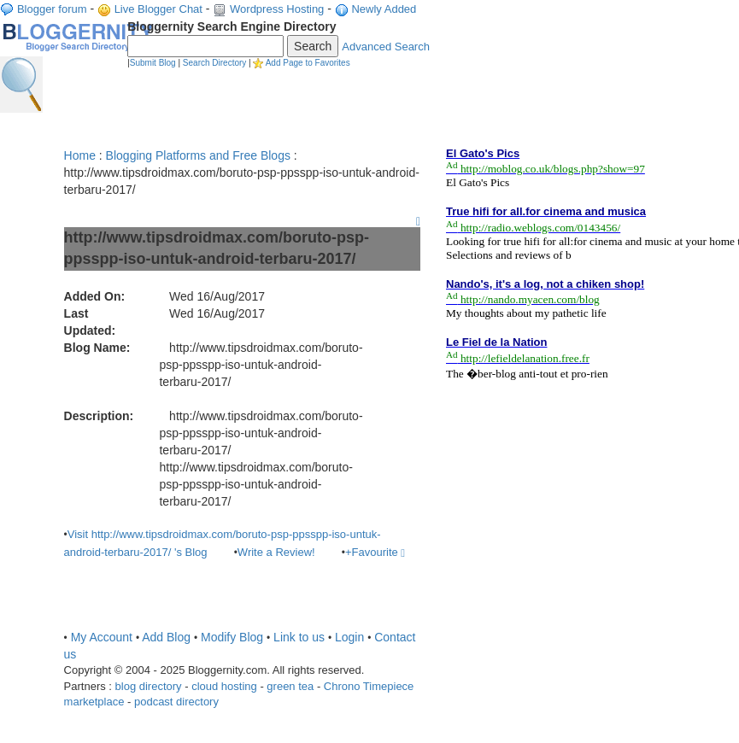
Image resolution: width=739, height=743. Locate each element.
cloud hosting (224, 686)
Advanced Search (386, 46)
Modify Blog (232, 637)
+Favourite (375, 552)
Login (349, 637)
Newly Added (383, 9)
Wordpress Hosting (277, 9)
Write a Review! (276, 552)
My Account (101, 637)
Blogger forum (52, 9)
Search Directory (214, 62)
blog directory (148, 686)
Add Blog (166, 637)
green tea (290, 686)
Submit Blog (153, 62)
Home (80, 155)
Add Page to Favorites (308, 62)
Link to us (299, 637)
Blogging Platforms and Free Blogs (198, 155)
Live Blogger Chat (158, 9)
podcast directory (176, 701)
